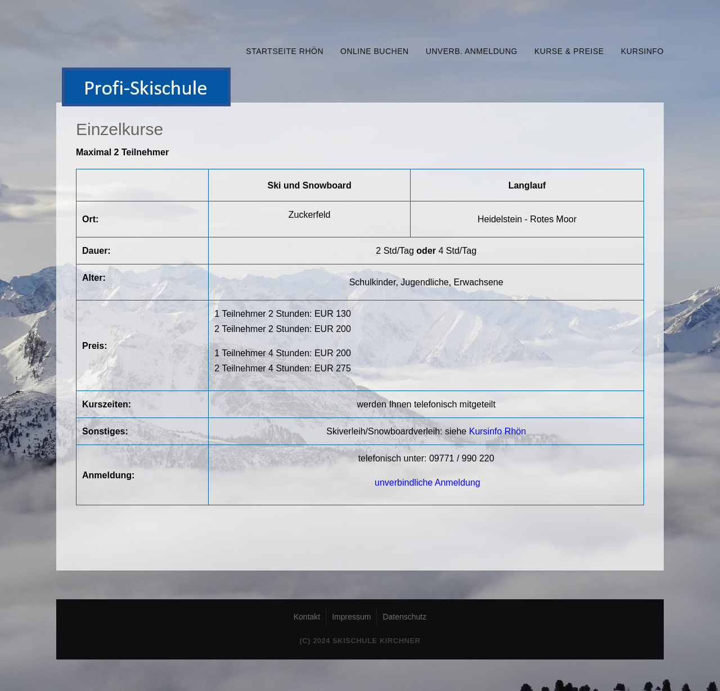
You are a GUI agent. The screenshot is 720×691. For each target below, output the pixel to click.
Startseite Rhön (284, 51)
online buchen (374, 51)
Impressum (351, 616)
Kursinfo (642, 51)
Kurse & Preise (569, 51)
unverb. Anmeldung (472, 51)
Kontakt (307, 616)
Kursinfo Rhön (497, 431)
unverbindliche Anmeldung (427, 482)
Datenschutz (404, 616)
